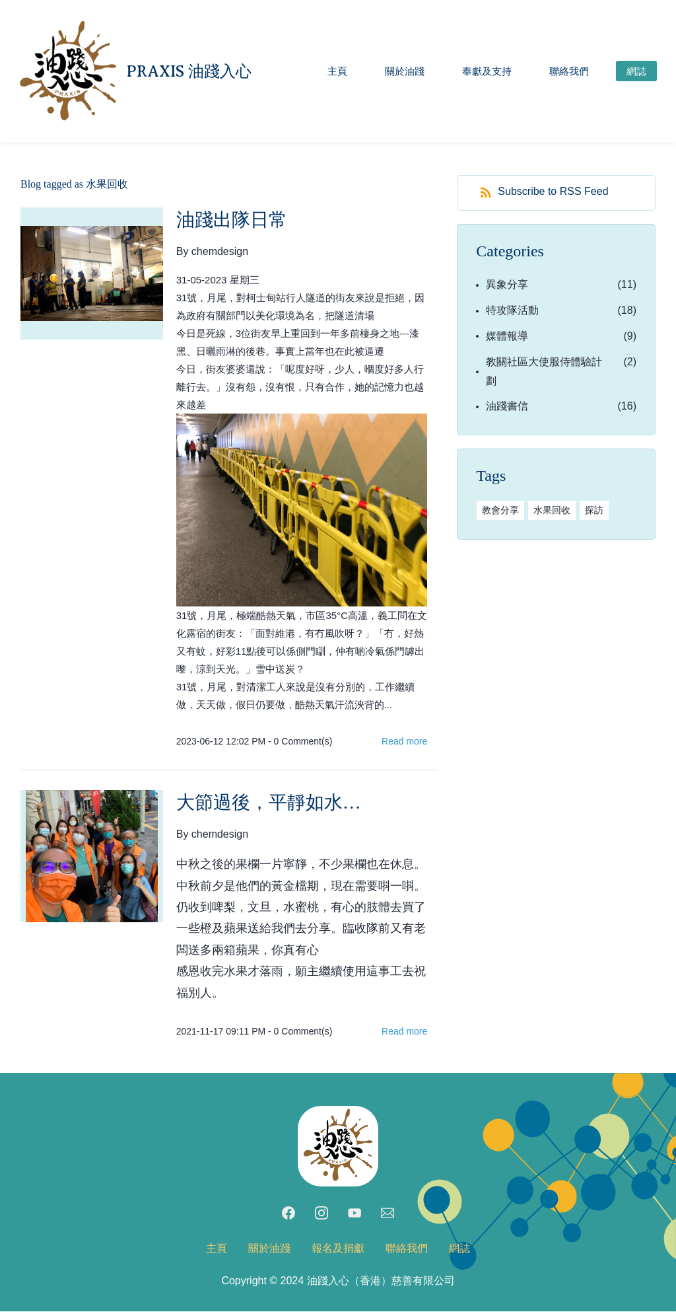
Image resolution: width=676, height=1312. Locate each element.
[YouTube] (354, 1213)
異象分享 (507, 285)
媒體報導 (507, 336)
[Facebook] (288, 1213)
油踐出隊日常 (231, 220)
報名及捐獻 (338, 1249)
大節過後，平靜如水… (268, 803)
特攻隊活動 (512, 310)
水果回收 (551, 510)
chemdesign (219, 252)
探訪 (594, 510)
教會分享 (500, 510)
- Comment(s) (300, 742)
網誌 (459, 1249)
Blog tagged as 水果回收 (74, 184)
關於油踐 (269, 1249)
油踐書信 (507, 407)
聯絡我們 (407, 1249)
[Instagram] (321, 1213)
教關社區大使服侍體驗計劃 (544, 372)
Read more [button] (404, 742)
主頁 (216, 1249)
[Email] (387, 1213)
